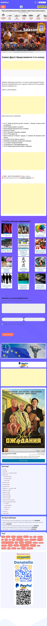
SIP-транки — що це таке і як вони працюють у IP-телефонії (17, 529)
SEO (4, 471)
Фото (4, 511)
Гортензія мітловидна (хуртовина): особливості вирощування (7, 270)
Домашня (4, 52)
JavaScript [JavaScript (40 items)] (19, 537)
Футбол (6, 480)
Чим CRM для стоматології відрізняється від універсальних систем (18, 520)
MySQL (6, 507)
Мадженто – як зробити (8, 488)
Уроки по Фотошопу (7, 499)
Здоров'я (5, 486)
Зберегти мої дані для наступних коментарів (13, 324)
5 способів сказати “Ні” (6, 235)
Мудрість (5, 492)
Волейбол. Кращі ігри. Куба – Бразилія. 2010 (6, 251)
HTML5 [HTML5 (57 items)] (13, 537)
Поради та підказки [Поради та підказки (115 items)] (8, 542)
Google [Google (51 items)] (8, 537)
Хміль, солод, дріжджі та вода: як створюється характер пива (17, 527)
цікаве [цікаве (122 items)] (23, 548)
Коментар (4, 302)
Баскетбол (6, 476)
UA (44, 2)
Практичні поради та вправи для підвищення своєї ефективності (23, 286)
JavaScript (6, 505)
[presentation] (11, 329)
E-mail (26, 316)
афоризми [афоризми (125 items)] (28, 542)
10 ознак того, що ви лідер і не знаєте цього (6, 286)
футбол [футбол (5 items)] (18, 548)
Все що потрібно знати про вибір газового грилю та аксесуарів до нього (40, 286)
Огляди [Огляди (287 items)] (40, 540)
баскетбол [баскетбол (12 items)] (35, 542)
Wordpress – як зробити (8, 473)
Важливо (5, 482)
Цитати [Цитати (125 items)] (21, 542)
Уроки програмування (8, 501)
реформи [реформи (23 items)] (4, 548)
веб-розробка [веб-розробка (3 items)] (41, 542)
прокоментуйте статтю (11, 178)
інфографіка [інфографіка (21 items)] (30, 548)
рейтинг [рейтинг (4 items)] (38, 545)
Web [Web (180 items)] (13, 540)
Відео (10, 52)
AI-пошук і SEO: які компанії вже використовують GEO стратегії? (18, 525)
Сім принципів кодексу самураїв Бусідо (23, 269)
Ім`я (3, 316)
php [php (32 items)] (2, 539)
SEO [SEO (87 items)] (6, 539)
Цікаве (28, 176)
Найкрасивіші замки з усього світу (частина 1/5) (23, 236)
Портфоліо (5, 494)
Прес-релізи (6, 496)
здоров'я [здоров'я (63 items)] (16, 545)
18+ (4, 469)
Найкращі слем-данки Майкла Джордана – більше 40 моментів (40, 252)
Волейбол (6, 478)
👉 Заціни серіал (23, 460)
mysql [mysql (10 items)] (31, 537)
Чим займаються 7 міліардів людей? (40, 235)
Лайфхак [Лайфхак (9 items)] (26, 539)
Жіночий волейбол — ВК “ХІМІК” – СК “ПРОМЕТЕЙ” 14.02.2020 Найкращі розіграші (23, 253)
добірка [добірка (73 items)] (10, 545)
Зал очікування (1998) (9, 453)
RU (40, 2)
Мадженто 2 (6, 490)
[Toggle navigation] (3, 6)
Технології (5, 498)
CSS (5, 503)
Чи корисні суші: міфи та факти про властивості (40, 269)
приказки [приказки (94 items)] (33, 545)
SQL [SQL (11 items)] (10, 539)
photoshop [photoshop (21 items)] (40, 537)
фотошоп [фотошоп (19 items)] (14, 548)
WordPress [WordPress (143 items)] (19, 540)
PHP (5, 509)
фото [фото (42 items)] (9, 548)
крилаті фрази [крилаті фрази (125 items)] (24, 545)
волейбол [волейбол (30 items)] (4, 545)
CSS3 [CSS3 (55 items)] (3, 537)
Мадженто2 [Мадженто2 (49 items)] (33, 539)
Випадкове (5, 484)
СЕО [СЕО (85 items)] (16, 542)
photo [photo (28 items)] (35, 537)
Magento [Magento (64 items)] (26, 537)
